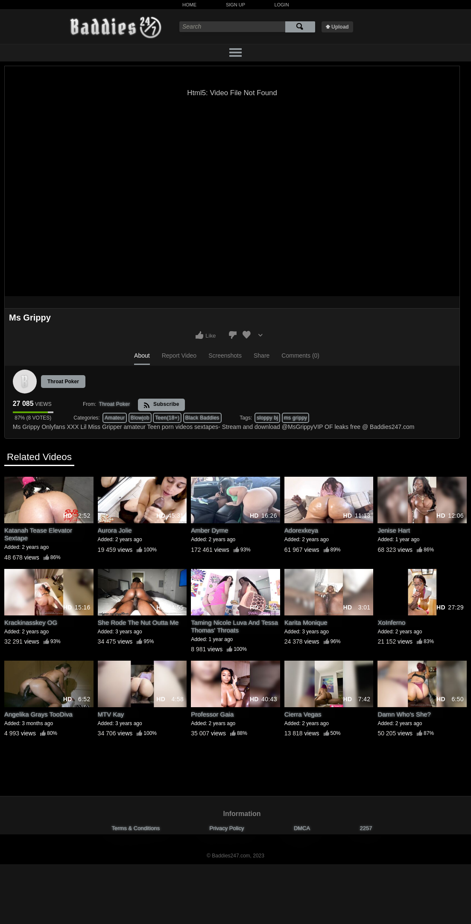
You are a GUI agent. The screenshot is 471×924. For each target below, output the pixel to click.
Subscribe (161, 404)
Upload (340, 27)
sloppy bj (267, 418)
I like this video (199, 335)
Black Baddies (202, 418)
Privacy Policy (227, 828)
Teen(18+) (167, 418)
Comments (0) (300, 355)
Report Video (179, 355)
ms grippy (295, 418)
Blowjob (140, 418)
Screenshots (225, 355)
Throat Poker (63, 382)
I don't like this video (233, 335)
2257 (366, 828)
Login (281, 4)
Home (189, 4)
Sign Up (235, 4)
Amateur (115, 418)
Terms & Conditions (136, 828)
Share (261, 355)
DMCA (302, 828)
